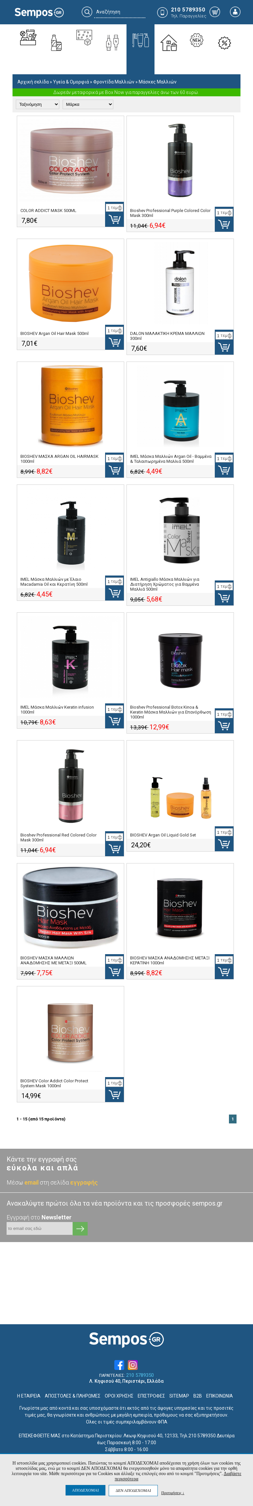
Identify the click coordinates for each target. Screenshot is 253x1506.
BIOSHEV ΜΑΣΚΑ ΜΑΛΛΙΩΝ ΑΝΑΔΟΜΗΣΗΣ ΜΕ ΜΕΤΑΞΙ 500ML (53, 960)
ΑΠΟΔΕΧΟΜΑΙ (85, 1490)
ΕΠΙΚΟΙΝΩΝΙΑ (219, 1396)
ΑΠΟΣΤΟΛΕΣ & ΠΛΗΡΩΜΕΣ (72, 1396)
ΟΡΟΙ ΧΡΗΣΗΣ (119, 1396)
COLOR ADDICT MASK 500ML (48, 210)
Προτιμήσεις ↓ (172, 1493)
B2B (197, 1396)
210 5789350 (140, 1375)
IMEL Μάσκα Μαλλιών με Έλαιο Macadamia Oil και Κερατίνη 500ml (54, 582)
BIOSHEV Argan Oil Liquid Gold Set (163, 835)
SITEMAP (179, 1396)
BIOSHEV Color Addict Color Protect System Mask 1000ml (54, 1083)
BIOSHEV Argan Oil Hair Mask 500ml (54, 333)
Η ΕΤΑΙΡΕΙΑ (29, 1396)
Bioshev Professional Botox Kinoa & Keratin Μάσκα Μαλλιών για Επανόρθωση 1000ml (170, 712)
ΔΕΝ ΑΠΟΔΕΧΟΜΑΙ (133, 1490)
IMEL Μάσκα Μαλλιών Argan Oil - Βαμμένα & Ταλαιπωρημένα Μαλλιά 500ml (170, 459)
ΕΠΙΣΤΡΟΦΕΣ (151, 1396)
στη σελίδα (69, 1182)
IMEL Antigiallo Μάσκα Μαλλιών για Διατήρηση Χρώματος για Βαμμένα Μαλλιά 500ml (164, 584)
